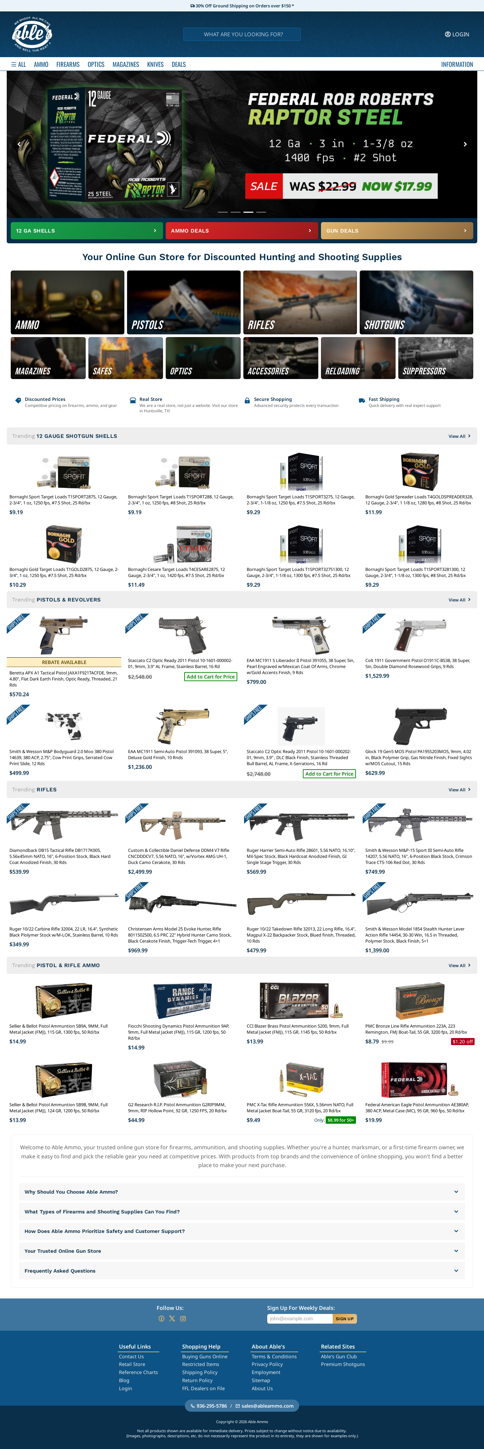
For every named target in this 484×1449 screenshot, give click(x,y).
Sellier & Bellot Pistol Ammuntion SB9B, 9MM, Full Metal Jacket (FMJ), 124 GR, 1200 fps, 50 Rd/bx (58, 1108)
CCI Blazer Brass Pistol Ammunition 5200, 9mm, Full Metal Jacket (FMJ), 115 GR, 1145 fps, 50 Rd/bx (298, 1029)
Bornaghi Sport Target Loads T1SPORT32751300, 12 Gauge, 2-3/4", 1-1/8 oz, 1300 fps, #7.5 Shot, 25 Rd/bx (299, 572)
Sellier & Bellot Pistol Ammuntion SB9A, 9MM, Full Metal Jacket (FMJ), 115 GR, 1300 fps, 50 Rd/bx (58, 1029)
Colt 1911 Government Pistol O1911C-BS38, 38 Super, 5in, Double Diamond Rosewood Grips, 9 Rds (417, 663)
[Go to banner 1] (223, 212)
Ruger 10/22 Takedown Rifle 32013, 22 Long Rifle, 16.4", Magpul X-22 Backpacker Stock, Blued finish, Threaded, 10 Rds (301, 935)
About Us (262, 1388)
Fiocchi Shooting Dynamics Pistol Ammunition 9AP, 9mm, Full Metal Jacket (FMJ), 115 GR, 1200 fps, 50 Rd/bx (178, 1032)
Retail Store (132, 1364)
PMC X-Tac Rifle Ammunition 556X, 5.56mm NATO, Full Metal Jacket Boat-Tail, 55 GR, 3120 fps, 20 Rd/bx (300, 1108)
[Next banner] (465, 144)
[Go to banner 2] (236, 212)
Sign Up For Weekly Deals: (301, 1308)
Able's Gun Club (339, 1356)
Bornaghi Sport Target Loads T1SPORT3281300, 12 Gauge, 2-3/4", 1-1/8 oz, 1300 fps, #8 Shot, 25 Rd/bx (415, 572)
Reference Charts (138, 1372)
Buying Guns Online (205, 1356)
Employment (266, 1372)
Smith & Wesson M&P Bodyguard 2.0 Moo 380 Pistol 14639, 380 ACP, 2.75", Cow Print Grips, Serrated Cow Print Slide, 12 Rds (61, 757)
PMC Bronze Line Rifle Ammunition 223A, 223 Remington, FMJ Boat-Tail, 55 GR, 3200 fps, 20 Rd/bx (416, 1029)
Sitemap (261, 1380)
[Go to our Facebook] (161, 1319)
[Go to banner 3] (248, 212)
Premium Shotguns (343, 1364)
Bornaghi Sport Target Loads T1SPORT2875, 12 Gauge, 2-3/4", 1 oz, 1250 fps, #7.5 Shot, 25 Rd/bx (63, 500)
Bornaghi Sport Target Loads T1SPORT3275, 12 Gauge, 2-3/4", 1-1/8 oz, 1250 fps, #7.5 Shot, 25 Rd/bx (301, 500)
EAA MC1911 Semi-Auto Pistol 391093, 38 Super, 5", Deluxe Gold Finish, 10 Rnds (178, 754)
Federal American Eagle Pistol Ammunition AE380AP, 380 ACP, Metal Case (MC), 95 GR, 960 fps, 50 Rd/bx (417, 1108)
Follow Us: (170, 1308)
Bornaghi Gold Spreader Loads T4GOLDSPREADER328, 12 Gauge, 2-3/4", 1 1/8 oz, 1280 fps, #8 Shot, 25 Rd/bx (419, 500)
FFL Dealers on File (203, 1388)
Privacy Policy (267, 1364)
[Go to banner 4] (261, 212)
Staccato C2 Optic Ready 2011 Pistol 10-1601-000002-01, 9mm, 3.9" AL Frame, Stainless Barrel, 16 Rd (180, 663)
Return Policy (197, 1380)
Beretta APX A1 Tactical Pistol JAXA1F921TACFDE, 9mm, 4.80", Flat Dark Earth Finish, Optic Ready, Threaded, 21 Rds (63, 679)
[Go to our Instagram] (183, 1319)
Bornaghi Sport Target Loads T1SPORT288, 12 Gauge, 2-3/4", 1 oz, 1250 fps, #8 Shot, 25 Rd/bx (181, 500)
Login (125, 1388)
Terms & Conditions (274, 1356)
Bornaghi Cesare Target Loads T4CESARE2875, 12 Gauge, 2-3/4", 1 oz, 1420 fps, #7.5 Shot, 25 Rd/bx (176, 572)
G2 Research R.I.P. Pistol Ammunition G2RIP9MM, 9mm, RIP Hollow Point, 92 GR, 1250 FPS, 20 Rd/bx (177, 1108)
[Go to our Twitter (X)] (172, 1319)
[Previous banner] (19, 144)
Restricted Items (200, 1364)
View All (460, 436)
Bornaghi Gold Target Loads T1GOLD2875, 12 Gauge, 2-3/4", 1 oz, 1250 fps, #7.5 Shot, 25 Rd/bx (64, 572)
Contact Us (131, 1356)
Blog (124, 1380)
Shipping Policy (199, 1372)
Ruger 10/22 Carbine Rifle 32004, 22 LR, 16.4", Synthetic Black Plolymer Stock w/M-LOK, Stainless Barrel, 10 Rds (63, 932)
